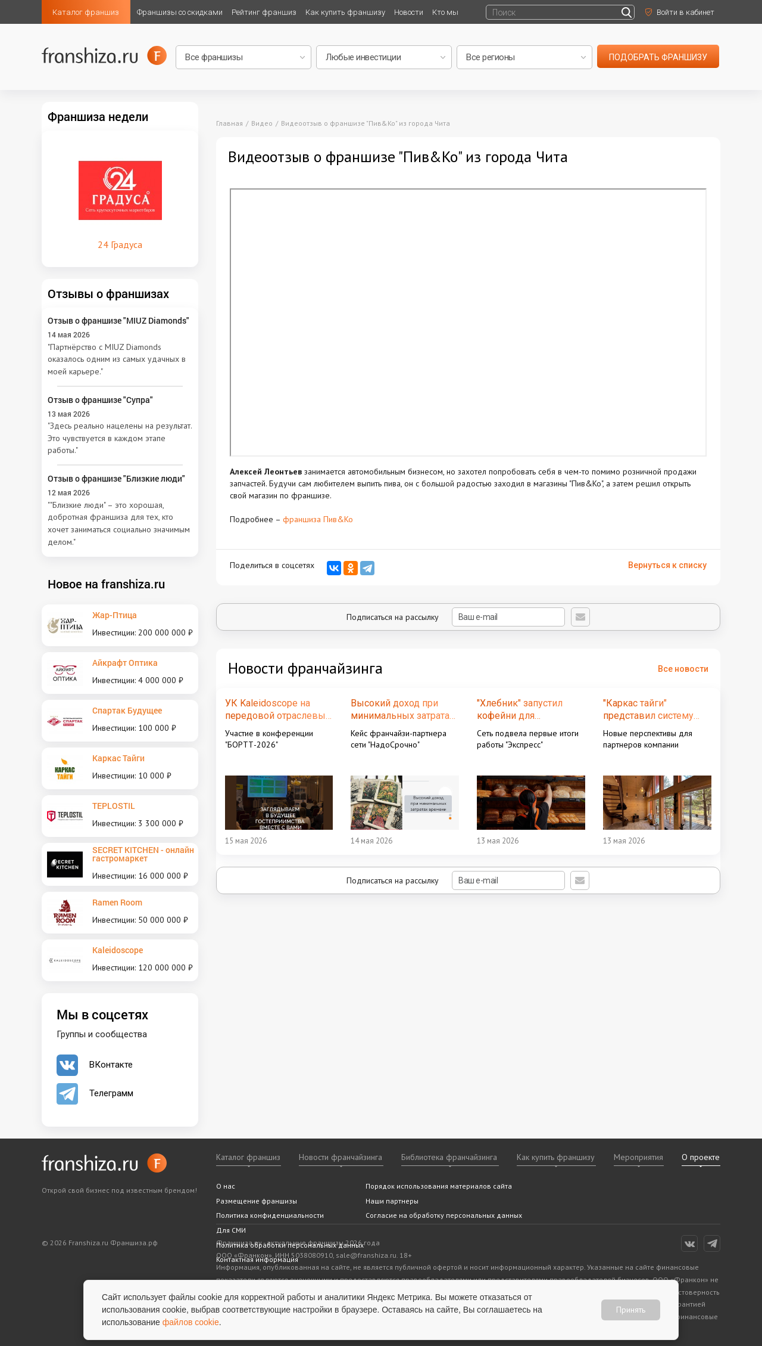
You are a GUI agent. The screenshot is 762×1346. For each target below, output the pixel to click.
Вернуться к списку (667, 565)
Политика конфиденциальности (270, 1215)
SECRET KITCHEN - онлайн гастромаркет (143, 854)
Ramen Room (117, 902)
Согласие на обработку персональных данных (444, 1215)
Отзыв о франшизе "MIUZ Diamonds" (118, 320)
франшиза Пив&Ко (318, 519)
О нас (225, 1185)
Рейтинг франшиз (264, 12)
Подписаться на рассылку (455, 617)
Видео (262, 123)
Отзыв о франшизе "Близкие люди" (116, 478)
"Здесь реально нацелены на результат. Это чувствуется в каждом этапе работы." (120, 437)
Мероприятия (638, 1157)
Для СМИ (231, 1230)
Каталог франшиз (85, 12)
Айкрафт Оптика (125, 662)
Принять (630, 1309)
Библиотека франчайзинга (449, 1157)
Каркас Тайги (118, 758)
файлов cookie (191, 1322)
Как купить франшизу (345, 12)
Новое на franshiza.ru (106, 583)
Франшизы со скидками (180, 12)
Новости (408, 12)
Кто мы (445, 12)
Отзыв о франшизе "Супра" (100, 399)
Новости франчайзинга (340, 1157)
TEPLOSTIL (113, 805)
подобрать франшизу (658, 57)
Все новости (683, 669)
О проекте (701, 1157)
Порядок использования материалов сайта (439, 1185)
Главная (229, 123)
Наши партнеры (392, 1200)
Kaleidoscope (117, 950)
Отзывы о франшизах (108, 293)
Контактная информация (257, 1259)
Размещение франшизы (256, 1200)
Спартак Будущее (127, 710)
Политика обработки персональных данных (290, 1244)
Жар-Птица (114, 615)
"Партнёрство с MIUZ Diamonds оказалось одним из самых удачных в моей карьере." (117, 359)
